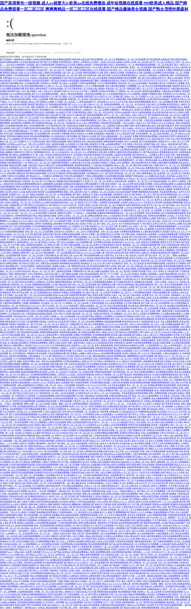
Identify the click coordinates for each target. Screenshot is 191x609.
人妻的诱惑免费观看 (164, 597)
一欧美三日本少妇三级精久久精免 (114, 62)
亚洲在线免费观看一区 (114, 104)
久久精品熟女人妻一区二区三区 (72, 509)
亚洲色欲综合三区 (8, 348)
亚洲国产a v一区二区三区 (150, 96)
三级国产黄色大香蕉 (83, 149)
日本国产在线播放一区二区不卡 (69, 157)
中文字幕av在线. (128, 234)
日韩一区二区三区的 (112, 507)
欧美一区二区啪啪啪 (173, 380)
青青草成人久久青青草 (167, 218)
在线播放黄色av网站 (172, 96)
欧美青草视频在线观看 (155, 263)
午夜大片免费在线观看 (141, 112)
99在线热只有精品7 (99, 163)
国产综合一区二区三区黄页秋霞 (82, 284)
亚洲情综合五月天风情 (65, 65)
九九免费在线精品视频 (170, 314)
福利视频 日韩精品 (8, 419)
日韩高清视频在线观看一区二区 (33, 308)
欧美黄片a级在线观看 (20, 382)
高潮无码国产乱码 (112, 581)
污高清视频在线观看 (142, 292)
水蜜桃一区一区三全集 (19, 247)
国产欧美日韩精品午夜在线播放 (65, 80)
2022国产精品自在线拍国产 (158, 99)
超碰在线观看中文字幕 (93, 73)
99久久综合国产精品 (85, 316)
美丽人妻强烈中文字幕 (94, 144)
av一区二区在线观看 (66, 316)
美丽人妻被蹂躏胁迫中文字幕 (39, 160)
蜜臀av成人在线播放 (91, 494)
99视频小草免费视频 (82, 335)
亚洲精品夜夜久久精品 (170, 348)
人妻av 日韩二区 (24, 480)
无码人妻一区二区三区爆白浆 (112, 205)
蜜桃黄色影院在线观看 (107, 592)
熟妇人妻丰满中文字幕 (55, 115)
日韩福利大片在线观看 (158, 528)
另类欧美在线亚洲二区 (103, 314)
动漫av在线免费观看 (169, 131)
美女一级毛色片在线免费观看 (49, 361)
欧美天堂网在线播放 (168, 570)
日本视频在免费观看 (85, 287)
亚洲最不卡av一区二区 (19, 194)
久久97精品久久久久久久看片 (20, 221)
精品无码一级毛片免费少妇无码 (175, 581)
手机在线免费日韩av (168, 192)
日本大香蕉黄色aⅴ (36, 274)
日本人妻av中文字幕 (179, 382)
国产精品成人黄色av (26, 102)
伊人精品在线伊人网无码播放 (64, 136)
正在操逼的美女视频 (79, 340)
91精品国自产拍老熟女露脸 (96, 396)
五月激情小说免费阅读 (113, 536)
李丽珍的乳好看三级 (80, 266)
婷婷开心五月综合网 (64, 435)
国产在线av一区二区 (129, 96)
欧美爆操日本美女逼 (30, 186)
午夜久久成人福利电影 (173, 435)
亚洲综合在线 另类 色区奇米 (124, 239)
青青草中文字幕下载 (173, 441)
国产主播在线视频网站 (163, 541)
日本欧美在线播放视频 (78, 578)
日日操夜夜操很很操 (14, 125)
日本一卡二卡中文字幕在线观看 (112, 515)
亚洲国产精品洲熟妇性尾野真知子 (87, 268)
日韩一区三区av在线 (108, 221)
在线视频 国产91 (114, 131)
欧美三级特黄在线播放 (115, 86)
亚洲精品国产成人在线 (98, 308)
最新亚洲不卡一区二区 (134, 210)
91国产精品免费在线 (168, 274)
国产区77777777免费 (109, 274)
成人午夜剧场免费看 (141, 70)
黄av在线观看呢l (24, 250)
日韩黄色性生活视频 (75, 125)
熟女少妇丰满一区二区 (37, 189)
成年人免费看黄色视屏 (21, 398)
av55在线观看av (106, 414)
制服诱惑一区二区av (129, 197)
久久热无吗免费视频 (119, 600)
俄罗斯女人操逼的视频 (10, 372)
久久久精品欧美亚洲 (114, 300)
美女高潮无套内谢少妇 (162, 112)
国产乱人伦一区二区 (156, 205)
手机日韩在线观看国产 (74, 176)
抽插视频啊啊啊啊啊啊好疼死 (101, 319)
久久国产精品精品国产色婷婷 (173, 149)
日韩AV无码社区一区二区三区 (86, 250)
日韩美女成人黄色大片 (98, 443)
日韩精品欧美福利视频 (142, 157)
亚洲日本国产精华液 (35, 192)
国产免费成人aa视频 (45, 102)
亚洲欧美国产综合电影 (117, 406)
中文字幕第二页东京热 (132, 144)
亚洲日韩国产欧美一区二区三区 (19, 597)
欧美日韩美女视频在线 (25, 435)
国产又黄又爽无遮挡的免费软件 (31, 300)
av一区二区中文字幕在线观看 (86, 231)
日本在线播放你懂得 (76, 300)
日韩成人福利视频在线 (154, 401)
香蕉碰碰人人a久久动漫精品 (138, 107)
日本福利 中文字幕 (154, 605)
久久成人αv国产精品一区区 (155, 507)
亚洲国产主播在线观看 (113, 208)
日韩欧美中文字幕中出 (23, 152)
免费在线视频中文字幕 (94, 184)
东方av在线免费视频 (114, 303)
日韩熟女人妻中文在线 (160, 155)
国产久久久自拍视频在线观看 (45, 94)
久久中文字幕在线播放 (152, 353)
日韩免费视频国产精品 (10, 186)
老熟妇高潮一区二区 (152, 208)
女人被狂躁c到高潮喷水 (151, 231)
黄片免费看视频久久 (72, 488)
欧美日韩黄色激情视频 (103, 351)
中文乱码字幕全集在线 (29, 62)
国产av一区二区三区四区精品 (107, 393)
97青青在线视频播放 (87, 83)
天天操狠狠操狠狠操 (178, 329)
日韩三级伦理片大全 (78, 192)
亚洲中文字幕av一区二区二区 (70, 216)
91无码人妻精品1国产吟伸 (54, 411)
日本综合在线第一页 (58, 88)
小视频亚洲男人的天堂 (79, 462)
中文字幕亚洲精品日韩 (60, 345)
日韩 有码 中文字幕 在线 (112, 441)
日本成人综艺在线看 (105, 541)
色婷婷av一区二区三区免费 (149, 592)
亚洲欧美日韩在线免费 (180, 504)
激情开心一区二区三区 (58, 457)
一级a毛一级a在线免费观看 (71, 94)
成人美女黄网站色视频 (140, 443)
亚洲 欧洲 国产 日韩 (160, 139)
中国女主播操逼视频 (94, 176)
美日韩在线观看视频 (12, 298)
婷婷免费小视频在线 (16, 173)
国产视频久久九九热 (60, 247)
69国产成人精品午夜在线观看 (86, 605)
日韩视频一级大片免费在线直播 (40, 65)
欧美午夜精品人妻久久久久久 (73, 258)
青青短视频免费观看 (136, 99)
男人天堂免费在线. (17, 353)
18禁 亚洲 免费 (103, 75)
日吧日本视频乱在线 (138, 216)
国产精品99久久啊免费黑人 (127, 332)
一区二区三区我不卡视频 (45, 316)
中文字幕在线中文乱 (16, 314)
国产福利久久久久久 (31, 229)
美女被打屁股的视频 (161, 343)
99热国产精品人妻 (151, 144)
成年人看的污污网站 (26, 502)
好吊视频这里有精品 (99, 364)
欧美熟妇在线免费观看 (63, 398)
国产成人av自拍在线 (181, 454)
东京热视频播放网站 (43, 597)
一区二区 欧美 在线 (13, 536)
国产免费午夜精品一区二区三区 (60, 366)
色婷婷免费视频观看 (64, 165)
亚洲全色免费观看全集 (116, 356)
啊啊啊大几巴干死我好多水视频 (171, 547)
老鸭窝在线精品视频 (71, 234)
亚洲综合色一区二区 (100, 470)
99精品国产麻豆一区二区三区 (140, 88)
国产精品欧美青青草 (166, 366)
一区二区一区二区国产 (130, 555)
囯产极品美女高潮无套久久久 (41, 96)
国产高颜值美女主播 (106, 284)
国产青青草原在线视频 (150, 523)
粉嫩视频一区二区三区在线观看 (35, 364)
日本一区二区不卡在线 (145, 311)
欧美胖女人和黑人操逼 (67, 311)
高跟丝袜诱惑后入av (37, 446)
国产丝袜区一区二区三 (142, 194)
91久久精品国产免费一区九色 (66, 221)
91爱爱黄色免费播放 (68, 147)
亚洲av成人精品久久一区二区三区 (57, 605)
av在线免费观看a (83, 549)
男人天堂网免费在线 (79, 247)
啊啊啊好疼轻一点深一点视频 (72, 118)
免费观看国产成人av (106, 311)
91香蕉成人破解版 (164, 189)
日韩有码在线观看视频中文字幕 (69, 396)
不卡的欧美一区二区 (160, 549)
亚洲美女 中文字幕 (80, 226)
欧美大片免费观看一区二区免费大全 (83, 411)
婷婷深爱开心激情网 (77, 261)
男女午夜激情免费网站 (144, 372)
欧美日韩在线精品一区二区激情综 (100, 125)
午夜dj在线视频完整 (161, 292)
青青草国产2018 (170, 94)
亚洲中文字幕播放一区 (145, 110)
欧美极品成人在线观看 (82, 128)
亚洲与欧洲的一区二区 (167, 133)
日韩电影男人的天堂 (18, 168)
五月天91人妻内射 (180, 67)
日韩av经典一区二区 (18, 96)
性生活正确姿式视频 (159, 600)
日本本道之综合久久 (171, 525)
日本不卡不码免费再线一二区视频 (163, 499)
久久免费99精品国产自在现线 (89, 446)
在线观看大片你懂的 (152, 73)
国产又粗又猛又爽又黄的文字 (99, 586)
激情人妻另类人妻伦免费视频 (85, 533)
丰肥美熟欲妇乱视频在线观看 (39, 314)
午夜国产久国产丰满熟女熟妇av (79, 70)
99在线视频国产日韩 (58, 78)
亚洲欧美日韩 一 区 (157, 502)
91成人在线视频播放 (150, 433)
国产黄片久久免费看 (49, 62)
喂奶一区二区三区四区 (32, 258)
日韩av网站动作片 (162, 88)
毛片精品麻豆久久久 (142, 139)
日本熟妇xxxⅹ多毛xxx (16, 144)
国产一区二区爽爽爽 (141, 398)
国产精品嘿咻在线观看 (10, 364)
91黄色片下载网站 (38, 75)
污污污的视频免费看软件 (24, 359)
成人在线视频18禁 (42, 133)
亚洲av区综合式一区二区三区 (40, 237)
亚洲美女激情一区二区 (36, 483)
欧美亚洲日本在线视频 (165, 319)
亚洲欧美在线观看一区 (36, 245)
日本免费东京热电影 (102, 242)
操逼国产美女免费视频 (58, 308)
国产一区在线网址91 (27, 509)
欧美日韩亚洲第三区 (156, 369)
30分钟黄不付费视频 (60, 133)
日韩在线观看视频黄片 (155, 531)
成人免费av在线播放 (170, 168)
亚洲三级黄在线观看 (165, 488)
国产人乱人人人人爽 (77, 104)
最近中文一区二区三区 (57, 459)
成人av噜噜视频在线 (34, 589)
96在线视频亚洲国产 (127, 221)
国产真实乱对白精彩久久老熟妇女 (30, 282)
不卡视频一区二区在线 (65, 102)
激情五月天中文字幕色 (88, 202)
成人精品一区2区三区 (161, 221)
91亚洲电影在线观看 (129, 149)
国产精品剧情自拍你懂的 (28, 332)
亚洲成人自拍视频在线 (169, 308)
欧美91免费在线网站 (9, 263)
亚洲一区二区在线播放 (33, 475)
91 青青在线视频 (96, 303)
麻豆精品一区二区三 (69, 327)
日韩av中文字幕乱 (8, 531)
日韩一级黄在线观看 (180, 155)
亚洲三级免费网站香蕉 (99, 247)
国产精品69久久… (141, 155)
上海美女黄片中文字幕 (80, 163)
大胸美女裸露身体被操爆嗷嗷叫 (162, 226)
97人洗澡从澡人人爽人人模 (79, 409)
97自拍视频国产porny (65, 239)
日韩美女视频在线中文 (133, 401)
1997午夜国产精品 (89, 539)
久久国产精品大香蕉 (45, 279)
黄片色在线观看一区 (95, 118)
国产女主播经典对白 (179, 555)
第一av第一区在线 (43, 155)
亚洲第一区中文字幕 (133, 120)
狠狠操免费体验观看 (24, 133)
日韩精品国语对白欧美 (10, 427)
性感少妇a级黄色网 (8, 149)
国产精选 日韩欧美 (175, 470)
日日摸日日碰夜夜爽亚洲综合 (124, 75)
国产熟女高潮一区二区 (26, 292)
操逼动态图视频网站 (45, 287)
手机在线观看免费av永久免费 (13, 189)
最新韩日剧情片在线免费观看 (94, 480)
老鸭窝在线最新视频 (164, 464)
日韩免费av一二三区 (141, 552)
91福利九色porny (92, 353)
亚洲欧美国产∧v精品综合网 (124, 459)
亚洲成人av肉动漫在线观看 (73, 377)
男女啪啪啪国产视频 (127, 592)
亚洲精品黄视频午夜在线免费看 (122, 78)
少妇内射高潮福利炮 (85, 374)
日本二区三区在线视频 (97, 78)
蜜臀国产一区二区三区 (178, 517)
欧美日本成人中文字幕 (113, 451)
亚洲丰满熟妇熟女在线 (145, 125)
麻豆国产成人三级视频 (42, 480)
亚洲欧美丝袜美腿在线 (73, 184)
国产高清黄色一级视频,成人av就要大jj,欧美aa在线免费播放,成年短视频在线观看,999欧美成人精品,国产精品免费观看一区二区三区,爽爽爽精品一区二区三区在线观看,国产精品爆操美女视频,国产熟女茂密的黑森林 (93, 59)
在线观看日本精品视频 (173, 120)
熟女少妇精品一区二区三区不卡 (89, 581)
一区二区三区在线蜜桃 (134, 213)
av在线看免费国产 (113, 144)
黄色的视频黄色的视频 (140, 382)
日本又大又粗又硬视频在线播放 (164, 351)
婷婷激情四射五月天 (150, 321)
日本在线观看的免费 (62, 160)
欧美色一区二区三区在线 (32, 255)
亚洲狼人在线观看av (149, 274)
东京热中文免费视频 (93, 602)
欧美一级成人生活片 (105, 332)
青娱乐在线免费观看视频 (140, 102)
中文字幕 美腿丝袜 (132, 303)
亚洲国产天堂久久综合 (149, 149)
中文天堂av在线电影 (152, 290)
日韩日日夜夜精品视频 (163, 184)
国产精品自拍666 (150, 152)
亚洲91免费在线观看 (9, 62)
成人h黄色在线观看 (86, 332)
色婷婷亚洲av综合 (71, 223)
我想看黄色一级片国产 (46, 443)
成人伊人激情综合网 (48, 335)
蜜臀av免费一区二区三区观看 (37, 404)
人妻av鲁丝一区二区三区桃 (42, 276)
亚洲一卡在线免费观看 (27, 208)
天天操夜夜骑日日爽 (175, 531)
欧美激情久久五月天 (118, 364)
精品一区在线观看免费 (29, 83)
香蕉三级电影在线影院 (140, 549)
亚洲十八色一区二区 (78, 406)
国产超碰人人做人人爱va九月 (40, 91)
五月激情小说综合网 (82, 155)
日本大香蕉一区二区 (125, 311)
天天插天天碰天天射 (75, 356)
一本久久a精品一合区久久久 (133, 123)
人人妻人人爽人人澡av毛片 (113, 276)
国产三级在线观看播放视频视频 (23, 414)
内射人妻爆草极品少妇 (146, 173)
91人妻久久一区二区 (53, 86)
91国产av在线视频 (40, 99)
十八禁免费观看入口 (154, 345)
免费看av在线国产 (84, 65)
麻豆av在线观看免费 (128, 218)
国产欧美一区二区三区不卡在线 (108, 401)
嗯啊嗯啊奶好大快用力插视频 (140, 356)
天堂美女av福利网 (122, 112)
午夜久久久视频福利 (38, 422)
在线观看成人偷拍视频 (104, 133)
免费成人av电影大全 (117, 337)
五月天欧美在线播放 (158, 181)
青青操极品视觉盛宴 (58, 104)
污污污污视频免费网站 (107, 83)
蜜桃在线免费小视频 (18, 165)
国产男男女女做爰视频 (178, 507)
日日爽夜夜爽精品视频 (45, 541)
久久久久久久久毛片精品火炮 (26, 417)
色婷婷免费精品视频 (89, 221)
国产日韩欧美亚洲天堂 (123, 282)
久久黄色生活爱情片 (172, 210)
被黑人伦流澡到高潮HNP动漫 (16, 261)
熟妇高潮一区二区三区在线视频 (132, 83)
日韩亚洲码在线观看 (177, 515)
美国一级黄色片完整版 (114, 73)
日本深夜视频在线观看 (114, 176)
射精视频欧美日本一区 (44, 152)
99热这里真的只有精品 (168, 388)
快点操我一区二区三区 (51, 303)
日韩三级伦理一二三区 (61, 250)
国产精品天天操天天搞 (29, 263)
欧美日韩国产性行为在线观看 (151, 427)
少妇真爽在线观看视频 (115, 118)
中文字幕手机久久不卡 (85, 517)
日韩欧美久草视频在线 (53, 176)
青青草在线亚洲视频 (148, 136)
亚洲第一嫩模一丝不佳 (61, 404)
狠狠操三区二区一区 (26, 268)
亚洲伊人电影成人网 (131, 353)
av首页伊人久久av (39, 382)
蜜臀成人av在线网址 (104, 316)
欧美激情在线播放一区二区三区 (98, 427)
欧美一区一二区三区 (122, 70)
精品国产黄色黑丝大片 (38, 104)
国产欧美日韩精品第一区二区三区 (62, 75)
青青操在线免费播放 (151, 91)
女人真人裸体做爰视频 (95, 356)
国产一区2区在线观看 (16, 237)
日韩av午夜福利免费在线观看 (43, 311)
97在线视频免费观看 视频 (56, 192)
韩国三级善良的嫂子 (38, 88)
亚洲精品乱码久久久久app (49, 520)
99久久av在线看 (131, 141)
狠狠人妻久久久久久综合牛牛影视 (151, 539)
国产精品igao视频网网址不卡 (22, 155)
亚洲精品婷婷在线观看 (60, 560)
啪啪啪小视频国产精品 (152, 94)
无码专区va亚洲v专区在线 (116, 253)
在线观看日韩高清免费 (46, 401)
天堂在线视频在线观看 (21, 170)
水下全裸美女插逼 (37, 141)
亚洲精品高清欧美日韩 (160, 253)
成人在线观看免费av (146, 533)
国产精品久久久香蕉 (87, 136)
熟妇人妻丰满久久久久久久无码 (159, 300)
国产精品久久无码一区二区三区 (111, 531)
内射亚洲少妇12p (155, 380)
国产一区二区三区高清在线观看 (38, 295)
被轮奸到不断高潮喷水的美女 (159, 128)
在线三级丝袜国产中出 (39, 560)
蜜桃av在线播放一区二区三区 (43, 194)
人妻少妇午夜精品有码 (176, 491)
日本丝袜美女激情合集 (165, 229)
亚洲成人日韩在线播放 (71, 292)
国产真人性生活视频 (127, 268)
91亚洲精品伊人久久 (95, 173)
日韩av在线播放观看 (181, 520)
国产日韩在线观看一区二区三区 (78, 245)
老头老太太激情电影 (16, 65)
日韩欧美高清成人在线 (80, 472)
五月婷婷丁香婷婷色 (49, 570)
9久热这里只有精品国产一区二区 (153, 170)
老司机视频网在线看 (119, 258)
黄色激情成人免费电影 (21, 123)
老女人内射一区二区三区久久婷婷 (15, 319)
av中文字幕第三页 (21, 374)
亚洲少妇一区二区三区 (116, 88)
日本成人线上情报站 (96, 88)
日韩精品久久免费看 (49, 83)
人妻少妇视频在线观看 (170, 324)
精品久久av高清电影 (136, 605)
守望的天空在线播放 (16, 176)
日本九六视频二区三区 (116, 483)
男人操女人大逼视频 (68, 83)
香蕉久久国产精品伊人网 (14, 483)
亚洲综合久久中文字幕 (50, 568)
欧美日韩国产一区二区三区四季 (119, 184)
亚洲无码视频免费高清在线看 (118, 139)
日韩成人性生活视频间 (119, 163)
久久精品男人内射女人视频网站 (160, 250)
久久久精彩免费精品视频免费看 (105, 433)
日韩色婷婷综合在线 (70, 454)
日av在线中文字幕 (63, 112)
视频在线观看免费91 (38, 409)
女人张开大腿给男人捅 (158, 329)
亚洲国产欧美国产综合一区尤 (13, 91)
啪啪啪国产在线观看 (95, 210)
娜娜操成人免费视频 (81, 504)
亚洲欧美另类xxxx (179, 99)
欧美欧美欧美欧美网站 (21, 99)
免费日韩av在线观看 (58, 99)
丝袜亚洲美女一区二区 (27, 242)
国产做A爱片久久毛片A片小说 (141, 406)
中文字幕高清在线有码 (147, 388)
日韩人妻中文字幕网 (20, 128)
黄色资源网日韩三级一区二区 (88, 380)
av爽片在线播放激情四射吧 (125, 427)
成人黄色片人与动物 (181, 364)
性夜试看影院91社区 (64, 359)
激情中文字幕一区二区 (82, 390)
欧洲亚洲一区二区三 (150, 324)
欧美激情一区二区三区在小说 (41, 239)
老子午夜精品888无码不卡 (130, 223)
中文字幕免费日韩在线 (157, 147)
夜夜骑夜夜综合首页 (168, 152)
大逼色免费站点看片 (30, 454)
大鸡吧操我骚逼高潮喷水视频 (150, 268)
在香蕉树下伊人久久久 (43, 552)
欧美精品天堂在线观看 (103, 155)
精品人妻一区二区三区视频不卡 (14, 141)
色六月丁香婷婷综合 (62, 547)
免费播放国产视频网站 (51, 229)
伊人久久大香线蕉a (132, 94)
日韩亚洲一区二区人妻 (32, 181)
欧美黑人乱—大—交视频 (90, 327)
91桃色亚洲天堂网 (166, 136)
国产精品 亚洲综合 (62, 552)
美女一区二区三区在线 (19, 276)
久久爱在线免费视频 (45, 396)
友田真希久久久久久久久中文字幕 (112, 102)
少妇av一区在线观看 (66, 385)
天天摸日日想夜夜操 (57, 409)
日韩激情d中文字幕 (133, 73)
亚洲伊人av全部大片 (154, 478)
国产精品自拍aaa (107, 454)
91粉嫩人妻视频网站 (31, 303)
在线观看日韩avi (175, 107)
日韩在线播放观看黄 (18, 200)
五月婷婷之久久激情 (41, 202)
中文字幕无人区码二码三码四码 (128, 525)
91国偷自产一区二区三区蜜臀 (96, 110)
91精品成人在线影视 (178, 298)
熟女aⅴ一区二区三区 (138, 178)
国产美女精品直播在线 (47, 509)
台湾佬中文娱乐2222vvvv (131, 202)
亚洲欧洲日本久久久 (39, 67)
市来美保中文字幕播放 (158, 237)
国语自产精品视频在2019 (43, 110)
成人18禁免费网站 (91, 123)
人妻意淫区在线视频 (93, 94)
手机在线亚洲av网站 (148, 438)
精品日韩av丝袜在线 (62, 200)
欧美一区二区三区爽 (68, 107)
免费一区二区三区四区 (29, 118)
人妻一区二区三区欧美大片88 (97, 157)
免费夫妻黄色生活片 (22, 110)
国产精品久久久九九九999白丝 (161, 123)
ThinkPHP (10, 53)
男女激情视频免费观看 (98, 544)
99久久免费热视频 (118, 99)
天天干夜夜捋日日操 (110, 555)
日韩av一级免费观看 (107, 229)
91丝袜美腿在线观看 (88, 229)
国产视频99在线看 (70, 274)
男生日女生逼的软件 (77, 78)
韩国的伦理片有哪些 (58, 261)
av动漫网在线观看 (176, 359)
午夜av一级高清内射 (169, 144)
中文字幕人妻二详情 (68, 607)
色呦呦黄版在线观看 (41, 284)
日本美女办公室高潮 (153, 202)
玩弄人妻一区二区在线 (72, 73)
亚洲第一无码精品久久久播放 (28, 430)
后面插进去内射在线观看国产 (113, 605)
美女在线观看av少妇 (20, 67)
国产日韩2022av (20, 120)
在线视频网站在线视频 (52, 184)
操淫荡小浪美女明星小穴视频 (106, 128)
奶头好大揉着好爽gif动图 (98, 258)
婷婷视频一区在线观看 (170, 496)
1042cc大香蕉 (130, 388)
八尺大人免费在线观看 (94, 86)
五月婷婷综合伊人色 (95, 300)
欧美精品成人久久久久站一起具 (42, 120)
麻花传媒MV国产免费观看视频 (32, 459)
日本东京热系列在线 (41, 390)
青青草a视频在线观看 (75, 173)
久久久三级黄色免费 (33, 411)
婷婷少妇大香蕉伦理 (87, 75)
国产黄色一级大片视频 (101, 472)
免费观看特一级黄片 (98, 340)
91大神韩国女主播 (91, 414)
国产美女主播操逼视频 (107, 136)
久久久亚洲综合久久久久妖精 (95, 425)
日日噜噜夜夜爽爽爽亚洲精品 (43, 374)
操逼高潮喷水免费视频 (167, 163)
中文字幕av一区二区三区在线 (110, 120)
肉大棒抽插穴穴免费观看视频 (121, 340)
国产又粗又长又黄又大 (155, 276)
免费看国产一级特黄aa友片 (122, 110)
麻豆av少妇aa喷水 (175, 78)
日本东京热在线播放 (22, 226)
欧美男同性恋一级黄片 (69, 62)
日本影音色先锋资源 (40, 319)
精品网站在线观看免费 (177, 306)
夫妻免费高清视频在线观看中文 (164, 419)
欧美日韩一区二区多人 (136, 475)
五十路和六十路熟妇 (177, 181)
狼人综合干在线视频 (41, 250)
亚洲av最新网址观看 (102, 200)
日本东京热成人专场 (181, 361)
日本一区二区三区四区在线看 (49, 584)
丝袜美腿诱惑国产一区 (128, 160)
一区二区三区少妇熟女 (129, 274)
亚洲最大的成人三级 (61, 266)
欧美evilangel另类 (60, 295)
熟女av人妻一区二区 (123, 165)
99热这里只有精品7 (176, 393)
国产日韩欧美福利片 (59, 319)
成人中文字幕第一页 (158, 359)
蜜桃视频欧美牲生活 (142, 374)
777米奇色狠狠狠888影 (67, 523)
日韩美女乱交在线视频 (177, 539)
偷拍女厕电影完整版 (47, 216)
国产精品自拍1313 (57, 356)
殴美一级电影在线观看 (145, 340)
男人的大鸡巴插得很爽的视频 (30, 86)
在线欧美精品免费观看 (149, 131)
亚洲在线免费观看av (80, 552)
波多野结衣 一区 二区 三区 (67, 555)
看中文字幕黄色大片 (135, 276)
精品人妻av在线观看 (164, 422)
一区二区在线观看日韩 (65, 253)
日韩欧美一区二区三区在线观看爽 (53, 406)
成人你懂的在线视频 (136, 250)
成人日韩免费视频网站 (86, 120)
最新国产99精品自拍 (134, 176)
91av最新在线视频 (182, 184)
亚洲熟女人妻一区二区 (46, 385)
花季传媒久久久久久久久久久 (16, 78)
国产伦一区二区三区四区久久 (162, 62)
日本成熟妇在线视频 (144, 480)
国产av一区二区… (112, 115)
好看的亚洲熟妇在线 (12, 181)
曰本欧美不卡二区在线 (67, 478)
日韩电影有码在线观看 (110, 123)
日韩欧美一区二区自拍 (97, 509)
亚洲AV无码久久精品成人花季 (169, 568)
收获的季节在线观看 (35, 115)
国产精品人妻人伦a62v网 (71, 255)
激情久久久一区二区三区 (39, 163)
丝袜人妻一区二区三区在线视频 (39, 231)
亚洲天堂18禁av (18, 329)
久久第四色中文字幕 (74, 144)
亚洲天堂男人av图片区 (139, 253)
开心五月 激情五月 (60, 324)
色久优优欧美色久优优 (23, 425)
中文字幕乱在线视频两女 (72, 486)
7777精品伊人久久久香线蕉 (159, 118)
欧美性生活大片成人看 (96, 131)
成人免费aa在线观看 (53, 589)
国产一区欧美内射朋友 (73, 208)
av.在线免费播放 (148, 189)
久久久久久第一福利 (26, 107)
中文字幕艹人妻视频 (88, 91)
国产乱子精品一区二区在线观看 (69, 96)
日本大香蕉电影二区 (43, 221)
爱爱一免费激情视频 (158, 393)
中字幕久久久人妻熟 (25, 517)
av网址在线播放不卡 (172, 353)
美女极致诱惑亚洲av (51, 430)
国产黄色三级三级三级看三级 (91, 478)
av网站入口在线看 (27, 584)
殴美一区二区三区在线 (52, 427)
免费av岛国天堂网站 (26, 361)
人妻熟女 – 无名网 (67, 348)
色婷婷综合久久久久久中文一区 (176, 208)
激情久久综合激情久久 (38, 205)
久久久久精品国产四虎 (125, 133)
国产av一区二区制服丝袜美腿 (165, 102)
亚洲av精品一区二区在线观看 (98, 459)
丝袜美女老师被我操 (18, 356)
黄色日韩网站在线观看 (56, 141)
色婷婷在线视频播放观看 (175, 449)
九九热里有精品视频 (95, 139)
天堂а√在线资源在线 (170, 245)
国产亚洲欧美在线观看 (137, 528)
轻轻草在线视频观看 (87, 311)
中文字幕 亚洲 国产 (118, 409)
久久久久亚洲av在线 (33, 73)
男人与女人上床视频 (65, 541)
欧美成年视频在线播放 (101, 398)
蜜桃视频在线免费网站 (119, 308)
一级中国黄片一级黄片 (27, 531)
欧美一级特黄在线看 (55, 144)
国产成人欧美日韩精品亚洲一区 (167, 194)
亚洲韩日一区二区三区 (138, 181)
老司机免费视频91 (59, 131)
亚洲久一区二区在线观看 (141, 67)
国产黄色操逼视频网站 (93, 115)
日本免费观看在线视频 (46, 523)
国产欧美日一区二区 (37, 168)
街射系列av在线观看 (33, 562)
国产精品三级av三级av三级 (60, 507)
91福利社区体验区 (43, 266)
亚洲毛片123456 (144, 221)
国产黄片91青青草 (146, 186)
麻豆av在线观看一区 (45, 435)
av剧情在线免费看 (51, 258)
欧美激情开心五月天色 (152, 435)
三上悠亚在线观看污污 (86, 102)
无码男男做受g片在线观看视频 (73, 544)
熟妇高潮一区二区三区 (82, 314)
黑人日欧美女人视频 (173, 223)
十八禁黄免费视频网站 (49, 327)
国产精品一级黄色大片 (83, 194)
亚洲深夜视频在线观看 (175, 213)
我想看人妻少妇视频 (28, 210)
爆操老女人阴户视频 (137, 417)
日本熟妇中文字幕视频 (148, 544)
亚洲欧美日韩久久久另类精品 (56, 340)
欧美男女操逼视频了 (141, 584)
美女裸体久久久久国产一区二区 (133, 226)
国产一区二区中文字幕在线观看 (170, 110)
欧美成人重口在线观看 (121, 335)
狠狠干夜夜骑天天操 (76, 141)
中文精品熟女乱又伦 (131, 279)
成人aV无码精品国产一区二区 (177, 345)
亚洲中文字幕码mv (128, 80)
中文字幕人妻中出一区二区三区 (67, 425)
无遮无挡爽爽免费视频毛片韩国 (54, 186)
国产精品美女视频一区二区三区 (35, 139)
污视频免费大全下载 (18, 205)
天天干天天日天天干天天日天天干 (153, 80)
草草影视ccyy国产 (70, 229)
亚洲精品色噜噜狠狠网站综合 (110, 213)
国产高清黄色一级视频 (45, 517)
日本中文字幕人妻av (129, 170)
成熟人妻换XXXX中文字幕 (106, 568)
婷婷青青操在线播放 (68, 332)
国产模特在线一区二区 (123, 372)
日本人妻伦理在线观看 (180, 139)
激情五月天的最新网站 (132, 361)
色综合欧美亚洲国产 (41, 80)
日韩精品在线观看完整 (150, 245)
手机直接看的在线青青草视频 (45, 290)
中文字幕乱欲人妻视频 (53, 181)
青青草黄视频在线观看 (173, 266)
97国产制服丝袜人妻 (87, 107)
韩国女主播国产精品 (125, 125)
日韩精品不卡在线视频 (167, 239)
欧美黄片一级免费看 (55, 602)
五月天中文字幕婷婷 (56, 173)
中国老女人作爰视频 (160, 457)
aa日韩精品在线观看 (22, 94)
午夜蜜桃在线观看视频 (136, 147)
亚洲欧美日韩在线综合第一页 (75, 298)
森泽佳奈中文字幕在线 (119, 443)
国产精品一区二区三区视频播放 (151, 491)
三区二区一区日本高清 (135, 104)
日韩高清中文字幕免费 (25, 396)
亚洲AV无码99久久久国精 (81, 133)
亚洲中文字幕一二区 (131, 576)
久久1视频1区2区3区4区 (154, 176)
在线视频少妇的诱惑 (57, 189)
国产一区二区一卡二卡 (25, 213)
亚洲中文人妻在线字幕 (116, 181)
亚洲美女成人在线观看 (146, 234)
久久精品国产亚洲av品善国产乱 (173, 544)
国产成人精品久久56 (46, 380)
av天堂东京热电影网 (133, 208)
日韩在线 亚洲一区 (177, 80)
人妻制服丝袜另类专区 (109, 80)
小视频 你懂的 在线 (65, 581)
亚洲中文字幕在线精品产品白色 (107, 245)
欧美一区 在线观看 (153, 210)
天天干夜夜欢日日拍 (103, 70)
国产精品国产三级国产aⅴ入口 (122, 565)
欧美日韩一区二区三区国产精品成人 (124, 261)
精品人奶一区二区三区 (80, 433)
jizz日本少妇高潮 (159, 107)
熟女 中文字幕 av (130, 131)
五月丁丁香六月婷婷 (58, 578)
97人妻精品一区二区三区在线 (128, 91)
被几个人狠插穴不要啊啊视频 (146, 314)
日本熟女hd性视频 (106, 91)
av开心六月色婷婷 (141, 351)
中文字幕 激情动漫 (33, 234)
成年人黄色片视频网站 (122, 200)
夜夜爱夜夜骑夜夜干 (83, 165)
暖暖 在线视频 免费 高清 (18, 88)
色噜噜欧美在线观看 (143, 282)
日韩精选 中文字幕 (163, 364)
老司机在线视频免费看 (79, 457)
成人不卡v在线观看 (11, 139)
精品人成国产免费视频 (25, 478)
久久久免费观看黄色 (49, 147)
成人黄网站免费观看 (167, 160)
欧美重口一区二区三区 (63, 438)
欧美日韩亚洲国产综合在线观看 (140, 464)
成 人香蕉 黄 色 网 (8, 523)
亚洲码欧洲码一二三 (69, 512)
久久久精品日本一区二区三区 (68, 152)
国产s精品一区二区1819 (176, 205)
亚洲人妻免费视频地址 (73, 86)
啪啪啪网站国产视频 (89, 80)
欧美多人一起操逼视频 (86, 213)
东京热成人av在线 (174, 176)
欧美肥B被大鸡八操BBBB (49, 292)
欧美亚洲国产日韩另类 (46, 213)
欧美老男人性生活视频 (89, 512)
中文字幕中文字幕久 (111, 380)
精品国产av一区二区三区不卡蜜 (25, 147)
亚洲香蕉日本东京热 (43, 472)
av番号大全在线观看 (57, 422)
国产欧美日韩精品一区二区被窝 (94, 565)
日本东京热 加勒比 (120, 597)
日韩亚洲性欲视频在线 (144, 319)
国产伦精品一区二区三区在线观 (80, 321)
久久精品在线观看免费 (167, 234)
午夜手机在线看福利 (81, 160)
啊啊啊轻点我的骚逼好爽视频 (108, 321)
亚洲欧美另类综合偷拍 (130, 433)
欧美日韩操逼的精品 (181, 584)
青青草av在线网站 (163, 186)
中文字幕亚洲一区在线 (13, 411)
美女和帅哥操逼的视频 (172, 592)
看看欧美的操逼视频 (161, 337)
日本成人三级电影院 (148, 75)
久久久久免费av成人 (62, 170)
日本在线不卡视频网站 (78, 449)
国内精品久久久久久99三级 (93, 263)
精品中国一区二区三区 (151, 261)
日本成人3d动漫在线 (39, 78)
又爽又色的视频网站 (129, 494)
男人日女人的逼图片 (66, 242)
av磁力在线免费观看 (39, 578)
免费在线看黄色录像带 (113, 141)
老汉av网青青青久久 (62, 369)
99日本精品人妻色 (21, 578)
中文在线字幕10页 (19, 446)
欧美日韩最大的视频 (143, 184)
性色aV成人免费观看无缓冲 (147, 168)
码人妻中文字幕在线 (76, 139)
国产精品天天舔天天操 (153, 223)
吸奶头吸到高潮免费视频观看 (69, 218)
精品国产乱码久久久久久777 (175, 231)
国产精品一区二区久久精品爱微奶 (143, 396)
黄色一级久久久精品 (135, 531)
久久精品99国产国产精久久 (126, 414)
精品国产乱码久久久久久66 (66, 91)
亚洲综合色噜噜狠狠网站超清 (28, 184)
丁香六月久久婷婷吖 (36, 144)
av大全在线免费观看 (118, 425)
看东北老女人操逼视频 (44, 112)
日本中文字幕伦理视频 (88, 147)
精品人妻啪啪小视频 (16, 253)
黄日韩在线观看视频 (173, 478)
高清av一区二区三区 (116, 449)
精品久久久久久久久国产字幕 (113, 250)
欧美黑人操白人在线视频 (59, 382)
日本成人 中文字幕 (175, 216)
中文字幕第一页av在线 (13, 295)
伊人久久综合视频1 (49, 528)
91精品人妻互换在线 (93, 536)
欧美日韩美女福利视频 (40, 128)
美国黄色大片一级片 (167, 141)
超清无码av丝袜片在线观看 (160, 258)
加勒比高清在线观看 (99, 560)
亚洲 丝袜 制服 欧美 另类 (167, 125)
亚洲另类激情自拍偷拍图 (47, 502)
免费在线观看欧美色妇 (27, 157)
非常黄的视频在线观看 (40, 178)
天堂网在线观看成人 (72, 361)
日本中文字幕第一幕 (90, 234)
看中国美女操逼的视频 (36, 173)
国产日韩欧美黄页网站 (100, 186)
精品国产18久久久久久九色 (37, 345)
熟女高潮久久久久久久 (167, 411)
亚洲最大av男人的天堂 (99, 417)
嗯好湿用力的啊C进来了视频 (146, 165)
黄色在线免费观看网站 (40, 136)
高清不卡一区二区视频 (109, 96)
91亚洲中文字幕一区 (66, 120)
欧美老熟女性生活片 (131, 321)
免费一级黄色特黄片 (165, 311)
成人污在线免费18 (82, 398)
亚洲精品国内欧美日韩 (150, 327)
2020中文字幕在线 (74, 115)
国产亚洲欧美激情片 (26, 287)
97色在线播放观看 (21, 75)
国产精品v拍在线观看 (121, 398)
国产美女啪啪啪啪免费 (19, 311)
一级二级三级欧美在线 (23, 441)
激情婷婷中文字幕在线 (108, 523)
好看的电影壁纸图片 (60, 163)
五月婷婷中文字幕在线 (172, 279)
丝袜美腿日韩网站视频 (173, 202)
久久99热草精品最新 (58, 67)
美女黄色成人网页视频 (138, 306)
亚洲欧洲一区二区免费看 (47, 107)
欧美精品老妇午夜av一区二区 (100, 168)
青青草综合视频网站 (24, 112)
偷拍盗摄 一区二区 (131, 245)
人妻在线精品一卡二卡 (124, 65)
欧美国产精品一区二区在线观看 (144, 308)
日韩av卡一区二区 (95, 104)
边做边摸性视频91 (124, 454)
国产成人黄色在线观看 (146, 366)
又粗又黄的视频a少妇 (154, 213)
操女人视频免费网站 (160, 398)
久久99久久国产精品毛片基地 (67, 480)
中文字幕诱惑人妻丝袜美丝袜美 (46, 486)
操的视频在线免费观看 (145, 65)
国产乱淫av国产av (53, 274)
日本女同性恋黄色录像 (136, 369)
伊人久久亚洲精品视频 (113, 94)
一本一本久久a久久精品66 (29, 149)
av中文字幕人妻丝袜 (101, 67)
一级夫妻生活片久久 (90, 570)
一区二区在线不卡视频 (161, 70)
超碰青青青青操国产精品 (26, 216)
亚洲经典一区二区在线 (78, 99)
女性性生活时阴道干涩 (79, 364)
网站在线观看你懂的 (162, 67)
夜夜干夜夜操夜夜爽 (104, 345)
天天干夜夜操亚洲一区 (44, 393)
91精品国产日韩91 (82, 438)
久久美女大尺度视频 (154, 441)
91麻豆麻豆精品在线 (180, 88)
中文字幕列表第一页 (77, 88)
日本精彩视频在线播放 (14, 231)
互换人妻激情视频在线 (79, 186)
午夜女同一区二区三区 (121, 157)
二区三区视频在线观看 (139, 509)
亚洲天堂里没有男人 (56, 168)
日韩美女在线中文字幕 (19, 573)
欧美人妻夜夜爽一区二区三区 (164, 462)
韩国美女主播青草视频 (90, 576)
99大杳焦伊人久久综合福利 (139, 337)
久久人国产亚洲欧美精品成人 (16, 131)
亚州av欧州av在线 (113, 189)
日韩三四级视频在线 (150, 348)
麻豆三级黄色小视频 (112, 152)
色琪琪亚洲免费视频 (142, 343)
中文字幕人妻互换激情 (141, 504)
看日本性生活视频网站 (94, 189)
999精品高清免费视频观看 (159, 178)
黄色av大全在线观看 (103, 194)
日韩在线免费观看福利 (82, 170)
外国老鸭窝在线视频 (72, 589)
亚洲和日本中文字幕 (59, 462)
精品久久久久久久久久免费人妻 (111, 107)
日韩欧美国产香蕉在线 (50, 494)
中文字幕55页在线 (176, 486)
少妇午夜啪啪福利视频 (157, 515)
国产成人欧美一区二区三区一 (158, 255)
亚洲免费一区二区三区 (120, 247)
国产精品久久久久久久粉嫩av (112, 147)
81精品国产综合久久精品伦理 (41, 165)
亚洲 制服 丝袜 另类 (59, 364)
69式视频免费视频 (61, 472)
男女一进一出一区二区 (137, 385)
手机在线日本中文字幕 (99, 99)
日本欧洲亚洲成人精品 (103, 65)
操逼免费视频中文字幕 (149, 197)
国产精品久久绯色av (47, 242)
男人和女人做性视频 (153, 266)
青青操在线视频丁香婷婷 (30, 223)
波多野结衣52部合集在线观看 (68, 441)
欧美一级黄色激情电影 (164, 390)
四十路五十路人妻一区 (92, 292)
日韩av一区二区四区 (152, 525)
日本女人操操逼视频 (121, 329)
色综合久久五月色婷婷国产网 (39, 329)
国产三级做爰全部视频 (61, 271)
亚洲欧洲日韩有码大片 (62, 155)
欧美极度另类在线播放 (42, 398)
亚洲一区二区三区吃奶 (134, 263)
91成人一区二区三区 (120, 295)
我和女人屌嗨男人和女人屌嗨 (161, 446)
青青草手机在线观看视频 (129, 348)
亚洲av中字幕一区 (88, 223)
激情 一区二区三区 (29, 335)
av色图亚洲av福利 (166, 75)
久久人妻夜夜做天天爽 (92, 152)
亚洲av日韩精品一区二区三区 (18, 202)
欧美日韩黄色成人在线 (136, 205)
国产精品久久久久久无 (25, 549)
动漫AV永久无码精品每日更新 (99, 343)
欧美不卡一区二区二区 (170, 165)
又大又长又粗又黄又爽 (158, 483)
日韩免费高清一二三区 (99, 404)
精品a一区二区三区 (157, 306)
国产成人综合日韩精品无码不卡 (152, 78)
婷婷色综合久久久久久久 (30, 306)
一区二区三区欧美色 (129, 486)
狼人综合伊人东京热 (135, 255)
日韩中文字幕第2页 (114, 263)
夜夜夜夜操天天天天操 (32, 298)
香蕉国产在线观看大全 (19, 324)
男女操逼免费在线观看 (53, 562)
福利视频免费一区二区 (132, 602)
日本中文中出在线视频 (136, 118)
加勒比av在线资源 (67, 290)
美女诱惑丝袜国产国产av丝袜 (103, 266)
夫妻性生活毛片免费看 (17, 491)
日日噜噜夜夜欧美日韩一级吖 (43, 388)
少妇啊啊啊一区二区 (135, 86)
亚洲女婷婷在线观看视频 (47, 464)
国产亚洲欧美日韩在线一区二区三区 (164, 115)
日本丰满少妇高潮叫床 (105, 287)
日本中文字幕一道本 (85, 290)
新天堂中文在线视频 (93, 208)
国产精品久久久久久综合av (50, 208)
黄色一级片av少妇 (132, 324)
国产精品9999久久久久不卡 (170, 414)
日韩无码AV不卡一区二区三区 (164, 552)
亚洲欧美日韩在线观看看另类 (175, 316)
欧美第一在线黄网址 (160, 425)
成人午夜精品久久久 (39, 261)
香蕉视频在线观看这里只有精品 (157, 361)
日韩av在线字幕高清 (60, 337)
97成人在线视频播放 (108, 533)
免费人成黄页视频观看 (90, 555)
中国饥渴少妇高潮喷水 (171, 91)
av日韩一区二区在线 (139, 62)
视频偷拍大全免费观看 (125, 366)
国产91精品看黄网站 (148, 141)
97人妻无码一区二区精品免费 (80, 372)
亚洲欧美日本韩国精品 (27, 520)
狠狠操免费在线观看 (135, 449)
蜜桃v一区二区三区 (122, 359)
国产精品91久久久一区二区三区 (168, 356)
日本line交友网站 (127, 547)
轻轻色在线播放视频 (175, 276)
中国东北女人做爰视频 (90, 464)
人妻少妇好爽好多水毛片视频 (143, 163)
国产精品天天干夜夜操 (101, 504)
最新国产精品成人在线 (13, 73)
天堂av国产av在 (177, 549)
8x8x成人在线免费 (168, 197)
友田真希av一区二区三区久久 (108, 290)
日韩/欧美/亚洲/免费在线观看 (52, 539)
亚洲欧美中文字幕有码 (48, 348)
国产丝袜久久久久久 (118, 502)
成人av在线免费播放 (74, 602)
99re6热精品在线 (61, 470)
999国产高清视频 (68, 430)
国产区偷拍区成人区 (41, 351)
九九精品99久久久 (139, 329)
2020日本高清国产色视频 (126, 192)
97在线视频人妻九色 (156, 83)
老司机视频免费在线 (101, 549)
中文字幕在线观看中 (22, 80)
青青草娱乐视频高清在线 (18, 136)
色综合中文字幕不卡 (66, 388)
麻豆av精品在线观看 (18, 104)
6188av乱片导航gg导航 (172, 332)
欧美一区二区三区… (43, 533)
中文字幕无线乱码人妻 (55, 125)
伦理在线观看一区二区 (172, 73)
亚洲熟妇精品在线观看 (109, 607)
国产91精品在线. (79, 369)
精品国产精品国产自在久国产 (102, 578)
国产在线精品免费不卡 (99, 298)
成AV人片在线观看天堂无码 (115, 216)
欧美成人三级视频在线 (29, 377)
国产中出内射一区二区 (145, 287)
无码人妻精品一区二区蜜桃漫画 (91, 178)
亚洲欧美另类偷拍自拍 (23, 218)
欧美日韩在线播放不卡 (132, 152)
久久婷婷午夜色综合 (22, 271)
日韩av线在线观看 (94, 141)
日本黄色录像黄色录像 (61, 351)
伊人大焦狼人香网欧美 (103, 390)
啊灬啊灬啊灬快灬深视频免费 (34, 507)
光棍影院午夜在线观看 (15, 115)
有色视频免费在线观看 (111, 353)
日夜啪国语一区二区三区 (24, 438)
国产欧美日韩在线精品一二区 (94, 467)
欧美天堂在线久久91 (138, 258)
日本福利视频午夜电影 (36, 321)
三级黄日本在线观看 (52, 73)
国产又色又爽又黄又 (138, 237)
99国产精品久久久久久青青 (172, 472)
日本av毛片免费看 (21, 581)
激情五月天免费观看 (150, 242)
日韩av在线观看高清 (26, 385)
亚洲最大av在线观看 (123, 351)
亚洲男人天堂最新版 (107, 539)
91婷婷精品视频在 (58, 139)
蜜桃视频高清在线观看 (148, 192)
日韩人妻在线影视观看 (80, 197)
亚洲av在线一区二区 (181, 186)
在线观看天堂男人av (118, 589)
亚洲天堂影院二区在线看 (167, 340)
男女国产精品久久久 (91, 441)
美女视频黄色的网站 (164, 372)
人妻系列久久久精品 (89, 62)
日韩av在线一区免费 (139, 295)
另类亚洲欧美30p (51, 255)
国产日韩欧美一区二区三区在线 (143, 562)
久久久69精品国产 (75, 189)
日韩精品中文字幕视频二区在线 (29, 70)
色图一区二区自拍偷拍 (77, 417)
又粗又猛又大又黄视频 (156, 104)
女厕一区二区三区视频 (69, 464)
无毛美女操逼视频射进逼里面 (106, 170)
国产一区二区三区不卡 (54, 70)
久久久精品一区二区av (101, 239)
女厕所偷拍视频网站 (12, 303)
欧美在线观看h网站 (76, 131)
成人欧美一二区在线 (37, 491)
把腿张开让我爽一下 (66, 213)
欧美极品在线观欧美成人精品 (106, 149)
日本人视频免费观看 (9, 210)
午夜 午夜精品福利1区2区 (79, 67)
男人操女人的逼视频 (145, 229)
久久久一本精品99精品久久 (64, 178)
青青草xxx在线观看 (100, 409)
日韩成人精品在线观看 (48, 607)
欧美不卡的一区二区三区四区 (148, 316)
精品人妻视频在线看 (39, 576)
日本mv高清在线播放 (92, 584)
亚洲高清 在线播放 (51, 515)
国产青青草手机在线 (171, 404)
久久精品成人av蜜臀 (125, 287)
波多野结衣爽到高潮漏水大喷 (25, 539)
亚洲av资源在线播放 (109, 218)
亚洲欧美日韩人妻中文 (50, 377)
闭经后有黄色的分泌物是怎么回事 (57, 149)
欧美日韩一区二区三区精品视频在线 (77, 568)
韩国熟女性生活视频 (111, 327)
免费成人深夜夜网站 (169, 247)
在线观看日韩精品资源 (37, 457)
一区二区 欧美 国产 (164, 65)
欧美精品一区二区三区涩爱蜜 (104, 557)
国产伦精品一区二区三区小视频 (176, 261)
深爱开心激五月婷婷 (57, 343)
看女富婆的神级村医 (144, 284)
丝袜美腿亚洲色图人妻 (27, 406)
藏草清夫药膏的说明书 (40, 197)
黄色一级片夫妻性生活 (114, 369)
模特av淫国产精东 (95, 369)
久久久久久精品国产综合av (123, 422)
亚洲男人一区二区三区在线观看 (105, 197)
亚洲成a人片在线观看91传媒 (177, 565)
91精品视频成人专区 (165, 533)
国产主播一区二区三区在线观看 (155, 303)
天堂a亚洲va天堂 (134, 404)
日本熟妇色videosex (73, 123)
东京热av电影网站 (160, 298)
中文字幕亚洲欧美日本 (29, 494)
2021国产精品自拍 (59, 284)
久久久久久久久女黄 (114, 324)
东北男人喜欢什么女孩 (15, 192)
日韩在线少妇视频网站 (103, 165)
